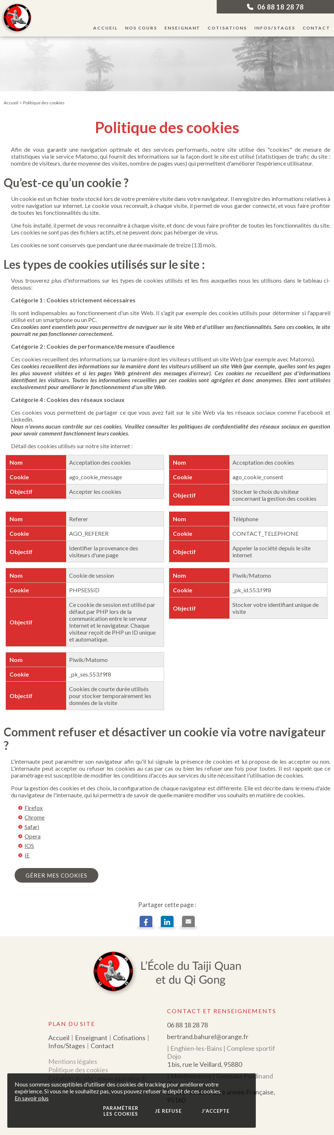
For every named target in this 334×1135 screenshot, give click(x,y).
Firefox (33, 807)
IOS (29, 845)
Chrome (34, 817)
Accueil (11, 102)
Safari (31, 826)
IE (27, 855)
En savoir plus (32, 1098)
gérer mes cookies (56, 875)
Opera (32, 836)
